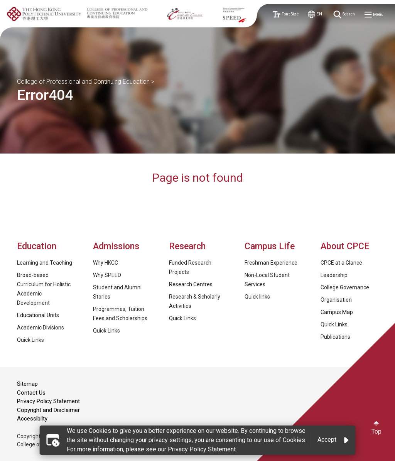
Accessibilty (32, 418)
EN (315, 14)
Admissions (117, 246)
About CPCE (345, 246)
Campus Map (337, 312)
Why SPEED (107, 275)
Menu (374, 15)
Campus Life (270, 246)
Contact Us (31, 392)
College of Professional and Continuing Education (83, 81)
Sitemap (27, 383)
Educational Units (38, 315)
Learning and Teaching (44, 263)
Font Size (285, 14)
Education (36, 246)
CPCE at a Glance (341, 263)
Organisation (336, 300)
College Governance (345, 287)
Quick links (257, 297)
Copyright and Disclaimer (48, 410)
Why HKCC (105, 263)
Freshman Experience (271, 263)
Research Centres (191, 284)
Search (344, 15)
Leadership (334, 275)
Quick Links (30, 340)
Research (187, 246)
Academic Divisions (40, 327)
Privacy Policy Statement (48, 401)
